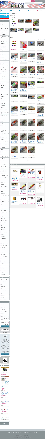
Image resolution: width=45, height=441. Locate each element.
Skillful (2, 87)
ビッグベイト (3, 173)
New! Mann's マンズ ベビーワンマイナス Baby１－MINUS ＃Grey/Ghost (40, 114)
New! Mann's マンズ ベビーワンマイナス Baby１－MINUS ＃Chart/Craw (31, 155)
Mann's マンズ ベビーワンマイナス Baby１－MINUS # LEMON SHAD (40, 101)
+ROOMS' (2, 63)
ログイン (37, 1)
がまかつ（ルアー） (3, 247)
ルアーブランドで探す (4, 311)
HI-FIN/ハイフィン (3, 177)
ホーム (4, 10)
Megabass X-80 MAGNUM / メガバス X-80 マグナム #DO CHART (23, 191)
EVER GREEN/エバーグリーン (5, 54)
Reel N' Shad (13, 22)
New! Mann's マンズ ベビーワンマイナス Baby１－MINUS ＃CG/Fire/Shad (14, 141)
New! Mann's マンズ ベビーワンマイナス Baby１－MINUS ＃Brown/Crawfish (23, 141)
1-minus (28, 21)
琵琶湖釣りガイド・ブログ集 (5, 316)
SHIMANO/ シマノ (3, 184)
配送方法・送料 (17, 432)
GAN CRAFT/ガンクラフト (4, 59)
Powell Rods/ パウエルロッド (5, 199)
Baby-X (21, 21)
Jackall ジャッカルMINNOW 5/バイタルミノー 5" (5, 406)
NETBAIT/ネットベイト (4, 137)
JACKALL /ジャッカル (4, 41)
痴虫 (1, 98)
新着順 (44, 39)
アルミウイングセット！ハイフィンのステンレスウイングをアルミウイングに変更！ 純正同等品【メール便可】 (5, 393)
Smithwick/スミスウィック (4, 156)
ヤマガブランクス (3, 210)
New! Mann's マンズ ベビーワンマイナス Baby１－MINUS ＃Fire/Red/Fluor (14, 128)
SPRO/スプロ (3, 158)
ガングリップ (3, 288)
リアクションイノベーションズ (5, 141)
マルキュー (2, 80)
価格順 (42, 39)
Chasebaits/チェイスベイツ (4, 154)
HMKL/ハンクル (3, 216)
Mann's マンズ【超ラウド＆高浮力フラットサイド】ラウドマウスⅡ (40, 48)
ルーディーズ (3, 76)
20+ (21, 30)
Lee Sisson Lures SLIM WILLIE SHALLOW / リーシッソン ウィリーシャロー (2, 385)
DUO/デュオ (2, 121)
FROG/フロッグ (3, 225)
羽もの (2, 293)
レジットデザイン (3, 164)
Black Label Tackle (3, 125)
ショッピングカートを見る (5, 326)
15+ (13, 30)
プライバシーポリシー (30, 432)
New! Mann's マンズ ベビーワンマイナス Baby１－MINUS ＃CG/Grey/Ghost (31, 141)
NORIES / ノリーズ (3, 69)
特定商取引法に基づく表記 (23, 432)
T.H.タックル (3, 236)
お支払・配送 (13, 10)
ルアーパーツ (3, 297)
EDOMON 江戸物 (3, 85)
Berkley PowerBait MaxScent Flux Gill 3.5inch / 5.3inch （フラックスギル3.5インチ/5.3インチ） (31, 174)
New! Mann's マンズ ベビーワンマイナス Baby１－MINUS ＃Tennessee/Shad (40, 128)
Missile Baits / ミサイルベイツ (5, 151)
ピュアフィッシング (3, 218)
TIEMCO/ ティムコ (3, 71)
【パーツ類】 (3, 272)
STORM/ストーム (3, 160)
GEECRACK (2, 96)
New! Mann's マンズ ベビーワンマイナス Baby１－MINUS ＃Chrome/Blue (23, 155)
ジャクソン (2, 107)
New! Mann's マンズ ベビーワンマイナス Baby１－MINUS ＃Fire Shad (31, 75)
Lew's (2, 208)
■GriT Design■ (3, 252)
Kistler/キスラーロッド (4, 193)
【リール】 (2, 263)
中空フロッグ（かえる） (4, 186)
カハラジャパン (3, 182)
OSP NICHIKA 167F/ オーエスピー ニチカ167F (4, 398)
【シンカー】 (3, 261)
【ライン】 (2, 265)
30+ (28, 31)
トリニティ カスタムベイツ (5, 243)
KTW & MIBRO (3, 103)
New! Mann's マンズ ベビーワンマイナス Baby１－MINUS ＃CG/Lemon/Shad (23, 75)
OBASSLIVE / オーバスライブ (5, 94)
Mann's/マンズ (3, 147)
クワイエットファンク (4, 220)
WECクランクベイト (4, 166)
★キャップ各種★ (3, 270)
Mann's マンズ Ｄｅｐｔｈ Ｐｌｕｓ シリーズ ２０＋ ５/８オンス (32, 86)
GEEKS (2, 191)
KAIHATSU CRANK (3, 238)
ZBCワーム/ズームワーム (4, 28)
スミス (2, 26)
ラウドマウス (36, 30)
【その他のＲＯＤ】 (3, 267)
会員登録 (33, 1)
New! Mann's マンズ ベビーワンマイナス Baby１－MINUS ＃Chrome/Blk (40, 141)
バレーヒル (2, 89)
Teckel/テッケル (3, 105)
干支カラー (2, 284)
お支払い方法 (12, 432)
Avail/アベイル (3, 254)
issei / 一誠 (2, 67)
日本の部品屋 (3, 274)
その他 (11, 35)
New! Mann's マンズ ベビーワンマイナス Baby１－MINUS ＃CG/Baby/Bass (31, 128)
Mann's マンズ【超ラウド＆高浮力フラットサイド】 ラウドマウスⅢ (31, 48)
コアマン (2, 78)
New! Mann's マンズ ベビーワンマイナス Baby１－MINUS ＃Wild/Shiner (23, 128)
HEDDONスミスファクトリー (5, 24)
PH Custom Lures (3, 168)
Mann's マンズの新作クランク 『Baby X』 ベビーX (31, 59)
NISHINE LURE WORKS (4, 32)
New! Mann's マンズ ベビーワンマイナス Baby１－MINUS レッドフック (40, 62)
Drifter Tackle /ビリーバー (4, 175)
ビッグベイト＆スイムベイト (5, 295)
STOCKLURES (3, 227)
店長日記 (5, 354)
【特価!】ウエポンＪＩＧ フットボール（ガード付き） (23, 174)
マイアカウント (42, 1)
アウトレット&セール (4, 279)
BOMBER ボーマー (3, 123)
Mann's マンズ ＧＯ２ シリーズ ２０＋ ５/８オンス (40, 85)
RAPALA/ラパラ (3, 139)
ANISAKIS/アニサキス (4, 46)
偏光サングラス (3, 286)
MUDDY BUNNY (3, 229)
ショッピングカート (40, 10)
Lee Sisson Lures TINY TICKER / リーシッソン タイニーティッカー (4, 414)
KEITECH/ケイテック (4, 245)
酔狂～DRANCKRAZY (4, 204)
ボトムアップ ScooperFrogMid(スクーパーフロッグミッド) (15, 187)
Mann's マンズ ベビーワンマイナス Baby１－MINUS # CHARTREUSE (23, 89)
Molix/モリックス (3, 149)
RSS (4, 423)
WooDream (2, 234)
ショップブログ (3, 309)
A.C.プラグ (2, 52)
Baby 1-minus (36, 23)
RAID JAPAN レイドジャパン (5, 34)
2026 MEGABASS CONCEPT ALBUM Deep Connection (15, 202)
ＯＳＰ (2, 61)
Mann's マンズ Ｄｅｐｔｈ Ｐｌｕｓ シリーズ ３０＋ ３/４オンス (14, 59)
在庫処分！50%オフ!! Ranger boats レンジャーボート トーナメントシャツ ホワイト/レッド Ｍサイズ (40, 177)
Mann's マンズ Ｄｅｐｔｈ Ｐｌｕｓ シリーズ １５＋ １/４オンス (32, 101)
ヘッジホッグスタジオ (4, 256)
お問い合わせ (31, 10)
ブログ (22, 10)
